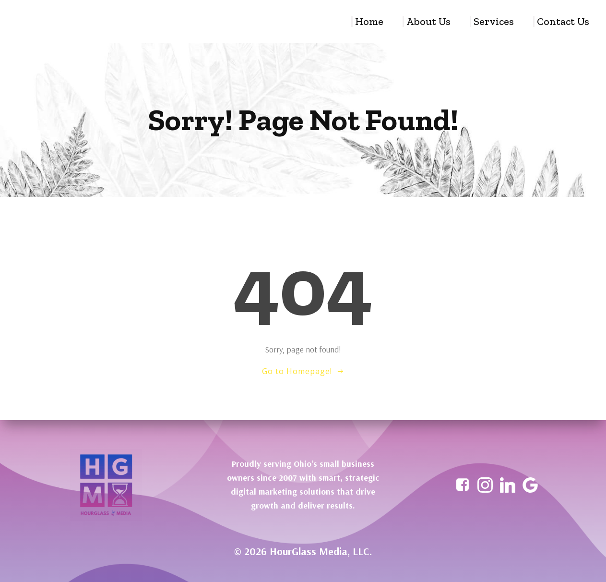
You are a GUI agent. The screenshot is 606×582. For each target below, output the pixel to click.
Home (369, 21)
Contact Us (563, 21)
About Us (428, 21)
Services (494, 21)
